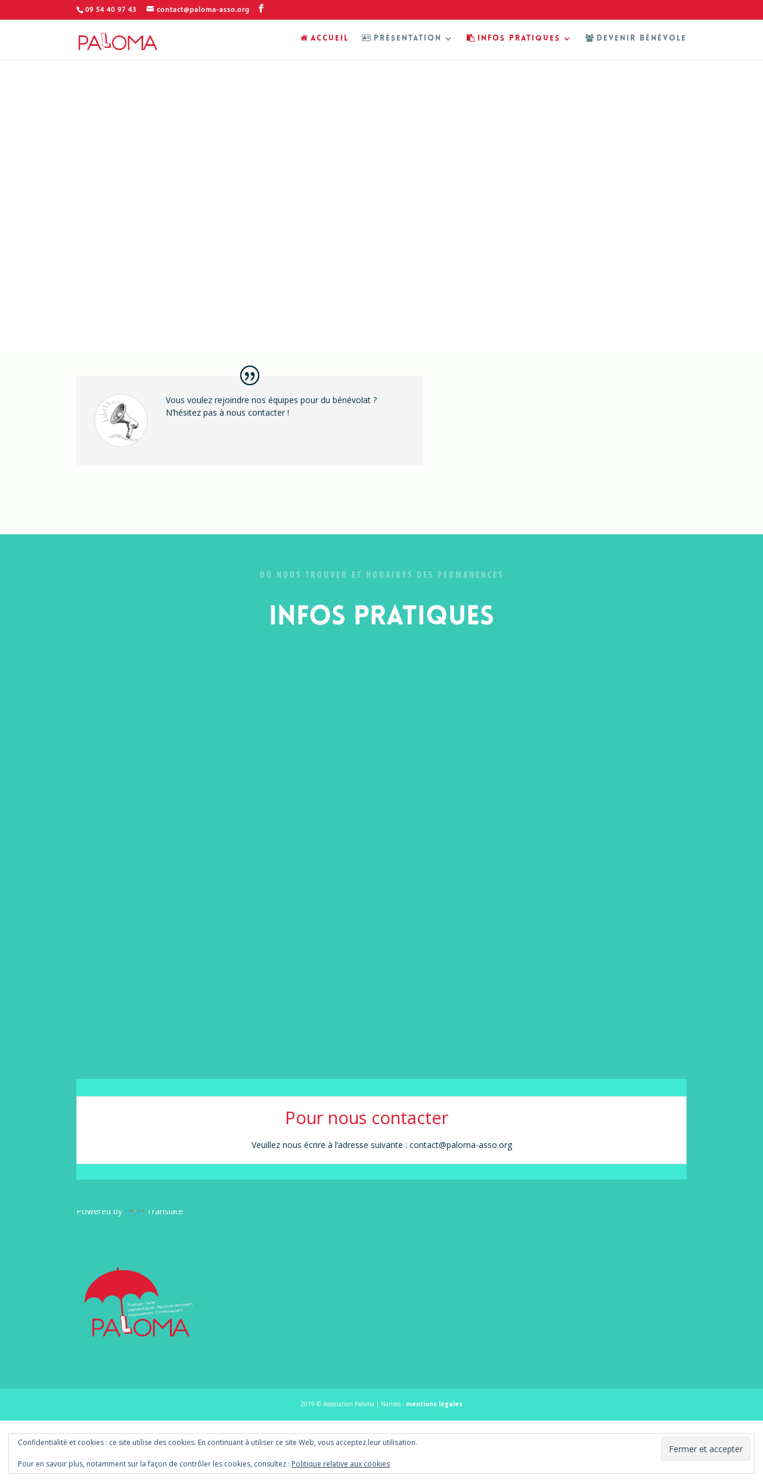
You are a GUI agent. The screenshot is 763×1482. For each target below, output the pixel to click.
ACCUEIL (324, 38)
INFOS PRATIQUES (513, 38)
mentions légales (434, 1404)
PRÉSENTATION (402, 38)
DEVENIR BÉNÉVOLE (636, 38)
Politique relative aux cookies (340, 1464)
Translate (154, 1211)
